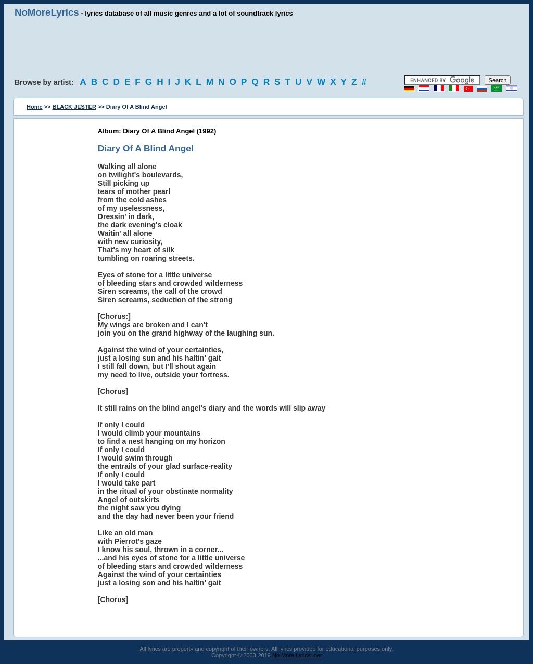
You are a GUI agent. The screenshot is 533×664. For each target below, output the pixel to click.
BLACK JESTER (74, 107)
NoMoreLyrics (47, 12)
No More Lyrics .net (297, 655)
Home (35, 107)
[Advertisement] (266, 46)
